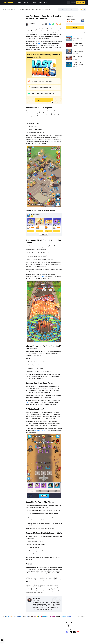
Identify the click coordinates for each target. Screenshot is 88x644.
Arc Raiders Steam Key (7, 636)
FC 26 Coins (5, 632)
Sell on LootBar (46, 629)
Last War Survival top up (40, 430)
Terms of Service (26, 627)
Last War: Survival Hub (16, 9)
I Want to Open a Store (47, 627)
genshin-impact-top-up (7, 625)
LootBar (39, 43)
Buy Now (75, 27)
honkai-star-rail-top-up (7, 627)
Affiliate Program (46, 625)
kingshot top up (6, 629)
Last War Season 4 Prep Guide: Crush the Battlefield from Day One (36, 9)
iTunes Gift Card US (7, 634)
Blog (34, 2)
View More (82, 33)
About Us (25, 625)
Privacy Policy (26, 629)
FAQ (23, 632)
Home (19, 2)
